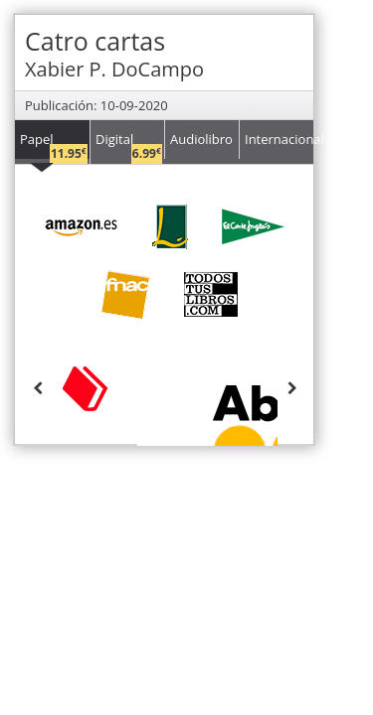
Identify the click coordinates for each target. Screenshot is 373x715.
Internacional (279, 139)
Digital (128, 144)
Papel (54, 144)
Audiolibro (201, 139)
